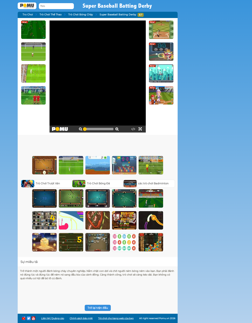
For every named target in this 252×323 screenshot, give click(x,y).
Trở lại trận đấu (98, 308)
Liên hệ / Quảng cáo (52, 318)
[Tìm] (56, 6)
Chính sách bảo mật (81, 318)
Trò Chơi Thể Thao (51, 14)
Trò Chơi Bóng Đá (91, 183)
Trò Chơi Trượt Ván (40, 183)
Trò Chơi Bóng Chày (80, 14)
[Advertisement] (97, 144)
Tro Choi (28, 14)
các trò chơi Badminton (146, 183)
